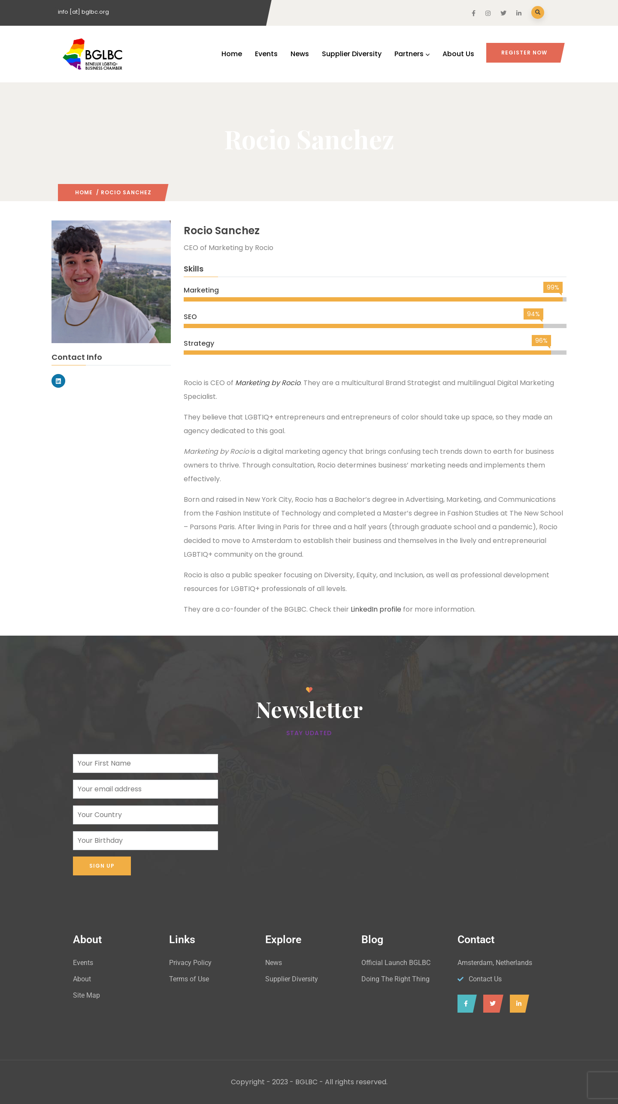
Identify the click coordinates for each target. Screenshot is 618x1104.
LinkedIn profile (376, 609)
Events (266, 54)
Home (231, 54)
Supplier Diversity (352, 54)
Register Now (524, 52)
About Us (458, 54)
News (300, 54)
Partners (412, 54)
